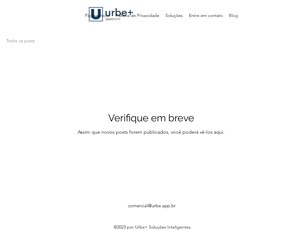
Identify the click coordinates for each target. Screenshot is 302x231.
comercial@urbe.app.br (152, 206)
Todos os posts (20, 40)
